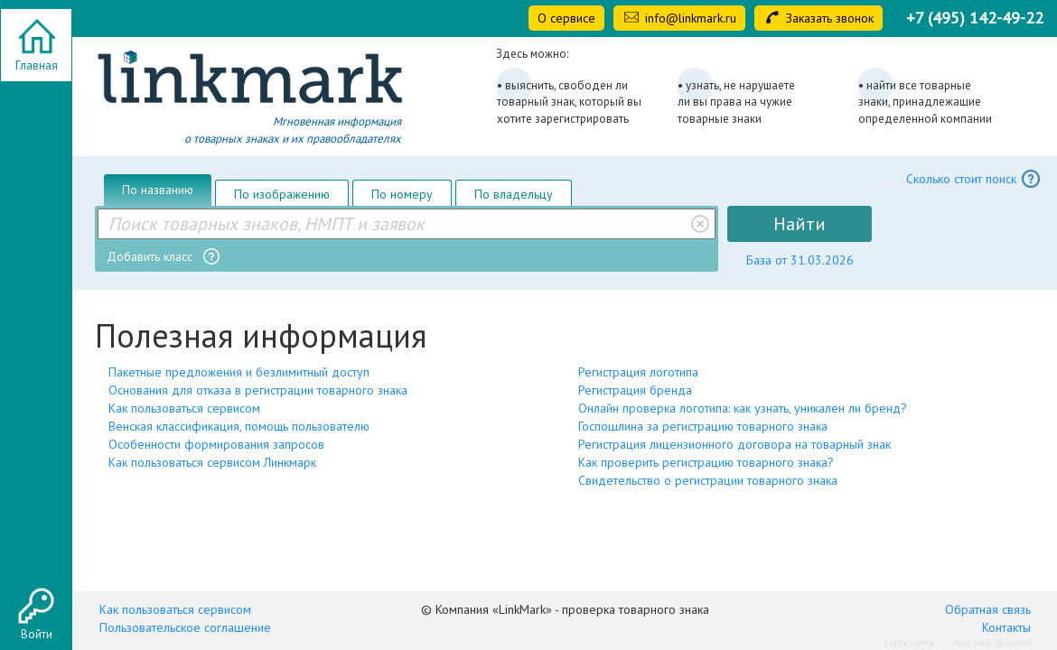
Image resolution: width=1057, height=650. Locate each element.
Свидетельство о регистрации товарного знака (707, 480)
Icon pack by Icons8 (993, 642)
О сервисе (566, 18)
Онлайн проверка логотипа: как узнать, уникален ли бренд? (742, 408)
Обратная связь (988, 609)
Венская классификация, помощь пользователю (238, 426)
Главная (36, 65)
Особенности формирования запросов (216, 444)
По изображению (282, 194)
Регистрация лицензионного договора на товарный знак (734, 444)
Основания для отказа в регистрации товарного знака (257, 390)
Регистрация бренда (635, 390)
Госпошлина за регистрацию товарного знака (703, 426)
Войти (36, 634)
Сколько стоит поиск (974, 179)
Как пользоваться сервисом (184, 408)
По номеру (402, 194)
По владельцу (513, 194)
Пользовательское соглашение (185, 627)
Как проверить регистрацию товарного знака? (706, 462)
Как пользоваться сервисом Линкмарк (212, 462)
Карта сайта (909, 642)
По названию (157, 189)
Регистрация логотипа (638, 372)
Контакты (1006, 627)
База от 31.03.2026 (800, 260)
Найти (799, 224)
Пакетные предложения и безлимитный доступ (238, 372)
